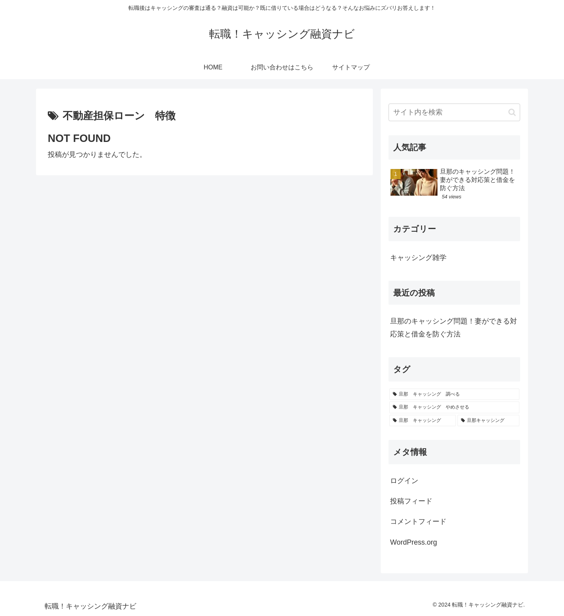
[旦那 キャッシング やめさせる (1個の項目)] (454, 407)
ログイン (404, 481)
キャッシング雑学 (418, 258)
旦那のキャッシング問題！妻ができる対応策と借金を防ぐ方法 (453, 327)
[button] (512, 112)
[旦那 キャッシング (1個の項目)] (422, 421)
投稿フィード (411, 501)
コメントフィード (418, 521)
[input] (454, 112)
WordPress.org (413, 542)
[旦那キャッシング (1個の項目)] (488, 421)
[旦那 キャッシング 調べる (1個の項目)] (454, 394)
